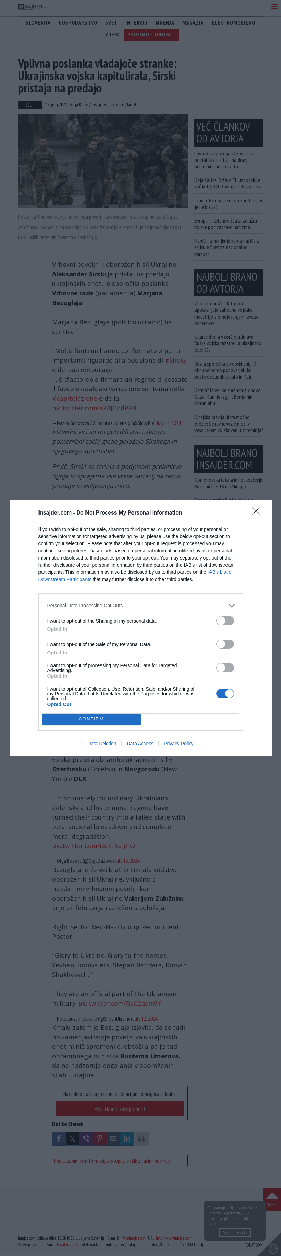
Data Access (140, 743)
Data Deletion (102, 743)
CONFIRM (91, 719)
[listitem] (140, 605)
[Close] (258, 513)
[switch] (225, 620)
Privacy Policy (178, 743)
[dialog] (141, 628)
